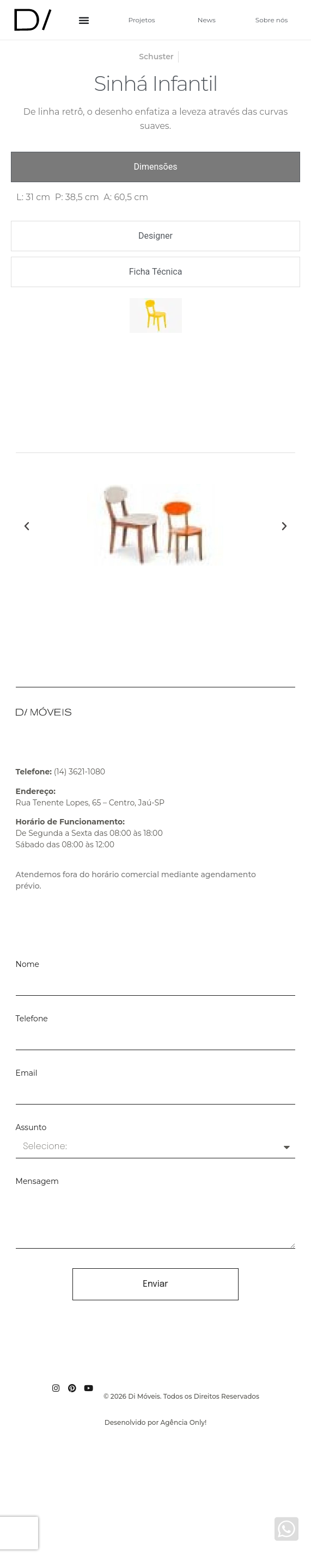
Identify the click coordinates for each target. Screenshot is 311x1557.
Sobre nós (271, 20)
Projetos (142, 20)
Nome (27, 964)
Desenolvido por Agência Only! (155, 1422)
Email (27, 1073)
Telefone (32, 1019)
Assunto (31, 1128)
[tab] (155, 167)
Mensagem (37, 1181)
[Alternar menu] (83, 20)
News (207, 20)
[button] (26, 526)
